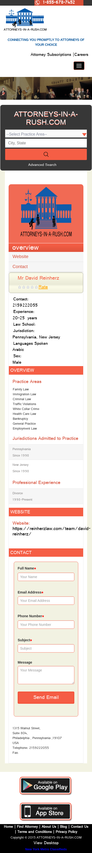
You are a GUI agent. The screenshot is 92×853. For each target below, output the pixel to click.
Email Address (30, 592)
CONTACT (21, 553)
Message (25, 662)
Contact (20, 266)
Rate (43, 288)
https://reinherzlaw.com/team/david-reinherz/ (52, 532)
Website (20, 256)
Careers (81, 55)
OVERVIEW (22, 371)
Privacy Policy (66, 832)
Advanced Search (42, 165)
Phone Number (31, 616)
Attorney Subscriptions (52, 55)
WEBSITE (20, 512)
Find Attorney (27, 827)
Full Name (27, 568)
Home (9, 827)
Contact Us (79, 827)
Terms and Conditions (34, 832)
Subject (25, 640)
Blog (63, 827)
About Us (49, 827)
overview (25, 248)
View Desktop (46, 843)
